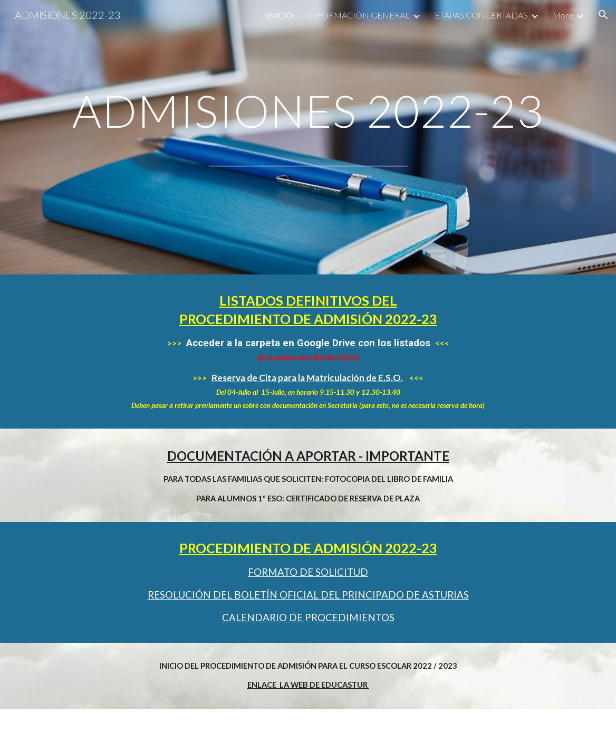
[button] (603, 14)
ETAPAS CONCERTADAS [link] (481, 15)
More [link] (563, 15)
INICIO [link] (279, 15)
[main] (307, 110)
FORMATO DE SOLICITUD (308, 572)
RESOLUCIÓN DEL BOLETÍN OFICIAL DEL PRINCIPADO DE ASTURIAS (308, 595)
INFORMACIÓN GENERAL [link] (358, 15)
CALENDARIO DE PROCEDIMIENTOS (308, 617)
